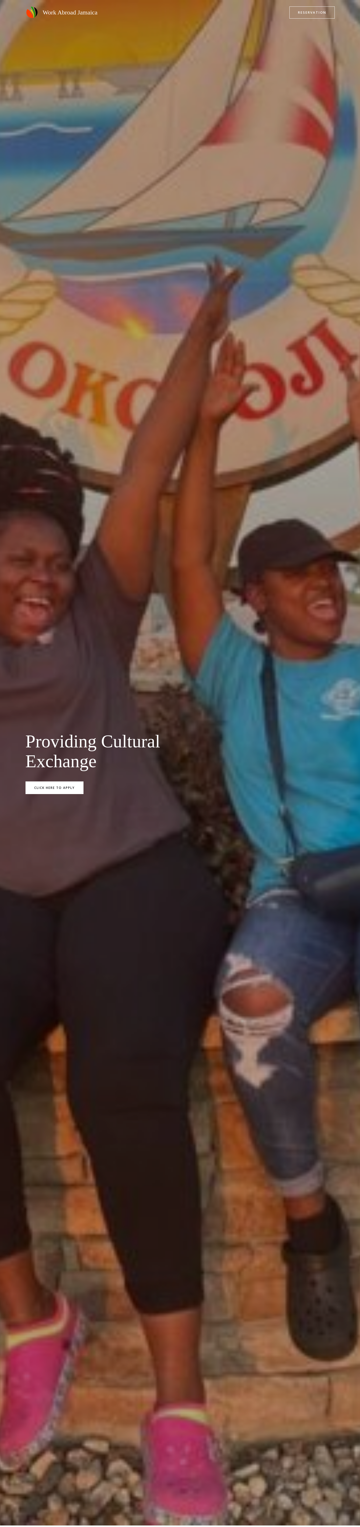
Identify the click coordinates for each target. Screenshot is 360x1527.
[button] (312, 12)
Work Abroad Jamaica (70, 12)
